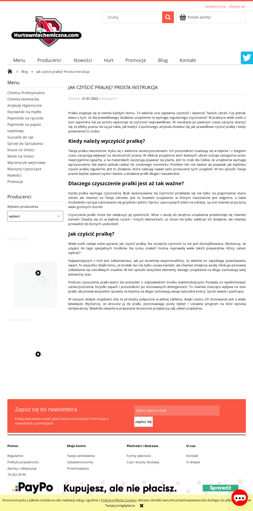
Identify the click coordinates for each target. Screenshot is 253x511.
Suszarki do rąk (20, 137)
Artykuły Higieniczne (24, 105)
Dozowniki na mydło (24, 111)
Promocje (15, 181)
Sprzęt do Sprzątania (25, 143)
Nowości (14, 175)
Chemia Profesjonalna (26, 92)
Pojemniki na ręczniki (25, 118)
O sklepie (193, 462)
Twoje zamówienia (81, 455)
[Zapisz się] (229, 416)
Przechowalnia (78, 468)
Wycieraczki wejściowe (26, 162)
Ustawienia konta (80, 462)
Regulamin (15, 455)
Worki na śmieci (20, 156)
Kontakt (192, 455)
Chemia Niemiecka (23, 99)
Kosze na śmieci (21, 149)
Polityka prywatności (23, 462)
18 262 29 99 (16, 474)
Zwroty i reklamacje (22, 468)
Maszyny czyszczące (24, 168)
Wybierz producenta (22, 206)
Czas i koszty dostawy (143, 462)
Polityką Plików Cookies (119, 500)
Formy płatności (139, 455)
